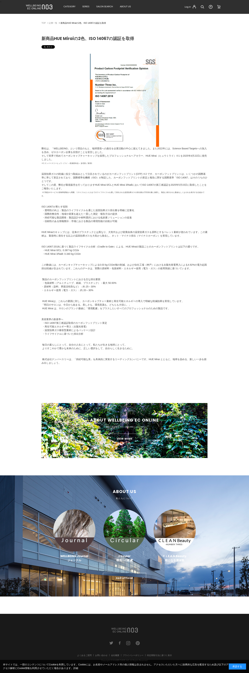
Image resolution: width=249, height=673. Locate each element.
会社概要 (115, 655)
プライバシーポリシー (133, 655)
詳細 (75, 668)
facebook (120, 643)
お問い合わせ (101, 655)
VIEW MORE (124, 438)
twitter (111, 643)
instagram (128, 643)
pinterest (138, 643)
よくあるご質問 (84, 655)
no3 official (124, 578)
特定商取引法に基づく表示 (159, 655)
